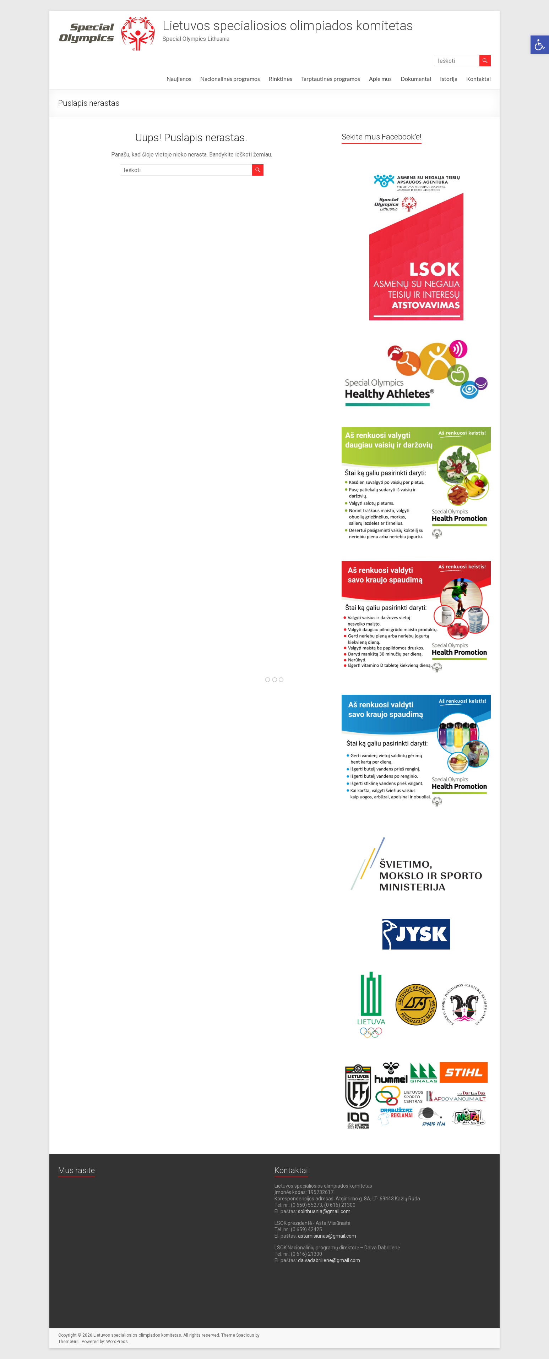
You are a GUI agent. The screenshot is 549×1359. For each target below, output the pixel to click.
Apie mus (380, 78)
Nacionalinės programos (230, 78)
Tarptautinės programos (330, 78)
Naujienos (179, 78)
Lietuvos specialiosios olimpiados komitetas (288, 25)
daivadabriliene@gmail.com (329, 1260)
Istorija (448, 78)
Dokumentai (416, 78)
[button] (540, 44)
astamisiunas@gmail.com (327, 1236)
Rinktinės (280, 78)
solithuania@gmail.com (324, 1211)
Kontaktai (478, 78)
